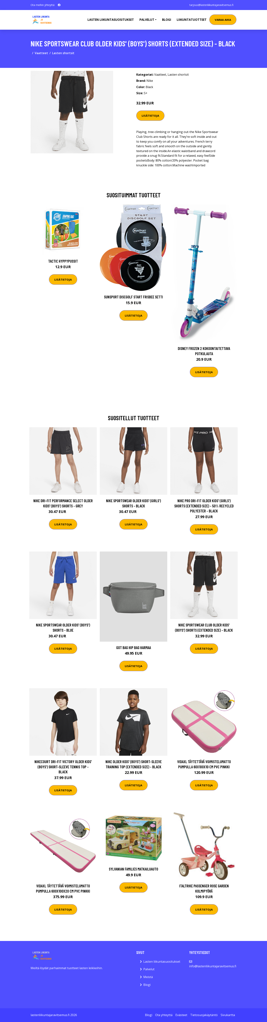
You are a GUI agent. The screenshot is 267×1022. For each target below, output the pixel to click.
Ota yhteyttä (163, 1015)
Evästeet (181, 1015)
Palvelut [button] (146, 20)
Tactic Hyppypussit (63, 261)
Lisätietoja (150, 115)
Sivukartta (228, 1015)
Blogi (166, 20)
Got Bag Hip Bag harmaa (133, 647)
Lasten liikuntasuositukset (161, 962)
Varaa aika (223, 20)
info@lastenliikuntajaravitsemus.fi (212, 966)
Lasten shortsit (63, 53)
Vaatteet (41, 53)
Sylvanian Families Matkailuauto (133, 869)
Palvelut (148, 969)
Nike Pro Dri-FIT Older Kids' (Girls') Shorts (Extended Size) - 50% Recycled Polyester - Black (204, 505)
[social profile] (59, 5)
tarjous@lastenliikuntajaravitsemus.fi (211, 5)
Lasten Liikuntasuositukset (111, 20)
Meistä (148, 977)
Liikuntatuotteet (192, 20)
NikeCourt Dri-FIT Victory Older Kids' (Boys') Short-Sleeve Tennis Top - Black (63, 766)
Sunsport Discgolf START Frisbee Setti (133, 296)
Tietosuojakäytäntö (204, 1015)
